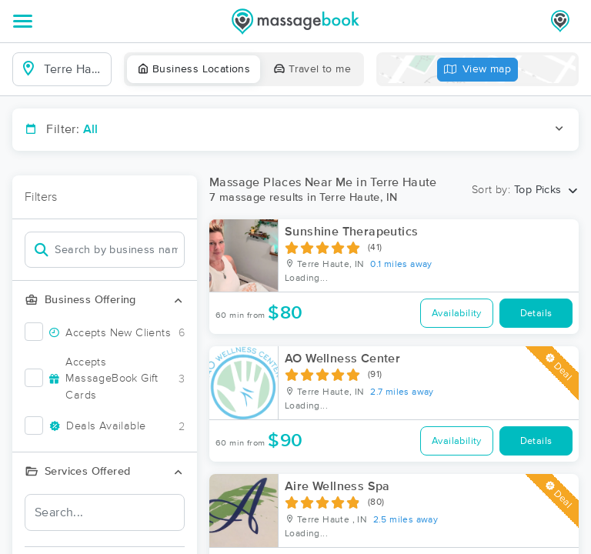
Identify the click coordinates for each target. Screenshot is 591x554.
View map (478, 69)
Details (536, 314)
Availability (457, 314)
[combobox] (74, 69)
